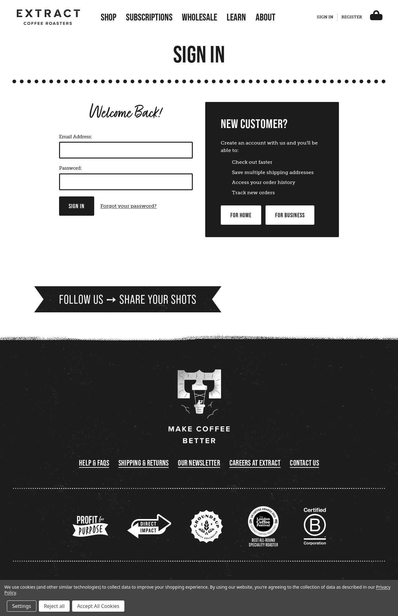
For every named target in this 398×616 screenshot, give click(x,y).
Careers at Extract (255, 462)
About (265, 17)
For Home (241, 215)
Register (351, 17)
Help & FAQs (94, 462)
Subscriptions (149, 17)
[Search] (308, 18)
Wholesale (199, 17)
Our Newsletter (199, 462)
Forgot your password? (128, 206)
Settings (21, 606)
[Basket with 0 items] (376, 17)
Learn (236, 17)
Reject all (54, 606)
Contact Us (304, 462)
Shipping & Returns (143, 462)
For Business (290, 215)
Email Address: (75, 137)
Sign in (325, 17)
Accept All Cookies (98, 606)
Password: (70, 168)
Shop (108, 17)
